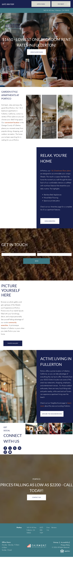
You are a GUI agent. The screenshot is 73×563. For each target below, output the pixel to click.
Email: (39, 251)
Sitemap (55, 542)
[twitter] (10, 448)
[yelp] (15, 448)
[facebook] (5, 448)
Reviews (54, 527)
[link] (60, 4)
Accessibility (65, 542)
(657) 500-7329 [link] (8, 4)
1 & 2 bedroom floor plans (61, 170)
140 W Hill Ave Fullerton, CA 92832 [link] (31, 530)
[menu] (68, 4)
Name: (4, 251)
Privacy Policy (65, 545)
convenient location (12, 122)
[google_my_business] (19, 448)
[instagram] (5, 452)
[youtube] (10, 452)
